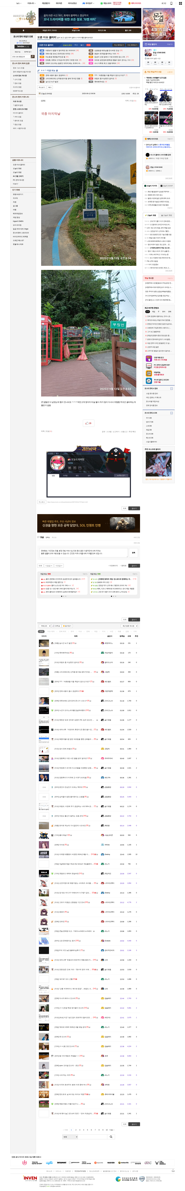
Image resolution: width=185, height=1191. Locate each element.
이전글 (58, 566)
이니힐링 (75, 468)
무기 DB (149, 418)
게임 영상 (16, 217)
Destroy (107, 854)
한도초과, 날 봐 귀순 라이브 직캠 (69, 1094)
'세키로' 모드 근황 (64, 979)
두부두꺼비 (109, 758)
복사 (49, 87)
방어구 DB (149, 422)
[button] (61, 596)
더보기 (80, 468)
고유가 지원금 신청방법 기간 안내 (70, 902)
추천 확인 (132, 431)
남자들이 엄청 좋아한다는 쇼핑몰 (69, 797)
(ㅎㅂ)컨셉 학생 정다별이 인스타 (69, 1008)
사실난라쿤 (109, 835)
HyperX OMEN (18, 221)
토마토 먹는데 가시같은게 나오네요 (70, 826)
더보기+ (85, 574)
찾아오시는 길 (124, 1171)
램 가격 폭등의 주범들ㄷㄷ (67, 1056)
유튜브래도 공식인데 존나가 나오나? (71, 701)
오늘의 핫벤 (17, 168)
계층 (119, 631)
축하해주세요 (62, 653)
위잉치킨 (108, 874)
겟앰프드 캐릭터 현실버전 (67, 874)
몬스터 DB (149, 434)
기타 (135, 631)
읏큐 (106, 1056)
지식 (103, 631)
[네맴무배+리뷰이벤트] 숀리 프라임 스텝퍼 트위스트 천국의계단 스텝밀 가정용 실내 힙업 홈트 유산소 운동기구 (159, 287)
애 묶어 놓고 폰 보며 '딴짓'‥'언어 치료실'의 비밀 (75, 1113)
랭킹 (77, 476)
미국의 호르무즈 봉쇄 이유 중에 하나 (71, 1085)
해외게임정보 (18, 213)
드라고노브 (109, 701)
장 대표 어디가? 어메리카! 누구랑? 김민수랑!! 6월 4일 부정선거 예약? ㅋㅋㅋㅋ (86, 893)
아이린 (59, 845)
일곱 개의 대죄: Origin (20, 229)
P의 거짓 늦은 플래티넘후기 (67, 950)
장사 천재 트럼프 (63, 749)
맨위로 (123, 566)
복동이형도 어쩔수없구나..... (68, 1104)
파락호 (107, 1085)
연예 (62, 631)
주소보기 (42, 87)
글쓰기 (134, 620)
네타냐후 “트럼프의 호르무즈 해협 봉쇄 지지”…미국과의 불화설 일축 (82, 960)
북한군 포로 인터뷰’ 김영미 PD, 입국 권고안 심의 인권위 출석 (80, 720)
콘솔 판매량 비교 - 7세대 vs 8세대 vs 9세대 (73, 931)
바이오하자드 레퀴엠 (20, 236)
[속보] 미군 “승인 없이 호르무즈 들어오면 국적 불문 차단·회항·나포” (82, 1017)
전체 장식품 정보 (152, 405)
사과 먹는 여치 (62, 1075)
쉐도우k (107, 778)
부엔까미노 (109, 643)
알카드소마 (109, 662)
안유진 (59, 921)
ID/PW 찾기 (28, 52)
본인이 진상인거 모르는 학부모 (68, 787)
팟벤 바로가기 (18, 194)
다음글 (47, 566)
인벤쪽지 (70, 468)
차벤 (14, 202)
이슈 (51, 631)
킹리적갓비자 (109, 950)
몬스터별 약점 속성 (152, 401)
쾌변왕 (107, 826)
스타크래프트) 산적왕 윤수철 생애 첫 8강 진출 (74, 672)
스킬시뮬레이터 (151, 442)
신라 (106, 960)
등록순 (48, 537)
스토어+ (170, 72)
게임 (96, 631)
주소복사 (42, 502)
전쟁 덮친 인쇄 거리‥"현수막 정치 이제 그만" (74, 969)
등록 (133, 553)
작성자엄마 (109, 653)
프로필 (65, 476)
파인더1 (107, 1017)
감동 (127, 631)
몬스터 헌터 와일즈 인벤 (23, 36)
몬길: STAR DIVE (159, 53)
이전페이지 (113, 566)
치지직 (15, 198)
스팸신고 (124, 431)
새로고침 (137, 537)
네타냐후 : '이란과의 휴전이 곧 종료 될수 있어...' (75, 730)
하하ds (107, 845)
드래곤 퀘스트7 (18, 240)
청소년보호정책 (94, 1171)
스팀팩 (107, 672)
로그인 (164, 3)
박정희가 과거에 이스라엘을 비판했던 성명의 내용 (76, 768)
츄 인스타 (60, 1037)
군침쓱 (107, 749)
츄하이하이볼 (109, 1094)
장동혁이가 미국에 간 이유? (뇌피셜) (71, 778)
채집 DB (149, 430)
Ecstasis (107, 941)
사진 (111, 631)
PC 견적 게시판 (18, 180)
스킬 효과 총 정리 (152, 393)
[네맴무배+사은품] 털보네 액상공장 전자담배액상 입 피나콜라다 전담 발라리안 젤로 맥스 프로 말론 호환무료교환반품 (159, 283)
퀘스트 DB (149, 438)
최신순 (54, 537)
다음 (111, 1130)
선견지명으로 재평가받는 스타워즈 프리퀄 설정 (75, 883)
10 (107, 1130)
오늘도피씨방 (45, 94)
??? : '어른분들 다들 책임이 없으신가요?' (72, 682)
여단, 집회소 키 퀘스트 (153, 397)
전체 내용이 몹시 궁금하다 (67, 691)
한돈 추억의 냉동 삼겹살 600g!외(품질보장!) (159, 291)
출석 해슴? (61, 835)
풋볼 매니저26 (18, 244)
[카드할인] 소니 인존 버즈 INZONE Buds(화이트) (159, 300)
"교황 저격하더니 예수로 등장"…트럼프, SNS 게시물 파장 (78, 989)
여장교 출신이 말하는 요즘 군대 (69, 816)
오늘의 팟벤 (17, 172)
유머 (72, 631)
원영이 (59, 912)
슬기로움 (108, 720)
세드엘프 (108, 682)
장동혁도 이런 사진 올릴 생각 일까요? (71, 758)
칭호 (89, 476)
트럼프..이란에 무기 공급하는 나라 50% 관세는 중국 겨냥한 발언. (81, 806)
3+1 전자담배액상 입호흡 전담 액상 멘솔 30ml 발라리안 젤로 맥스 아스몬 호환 (159, 296)
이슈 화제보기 (132, 45)
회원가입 (17, 52)
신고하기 (116, 431)
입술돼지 (108, 998)
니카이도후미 (109, 883)
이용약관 (68, 1171)
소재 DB (149, 426)
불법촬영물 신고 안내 (109, 1171)
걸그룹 (15, 206)
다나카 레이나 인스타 (65, 998)
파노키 (107, 864)
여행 (14, 210)
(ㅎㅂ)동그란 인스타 (64, 1046)
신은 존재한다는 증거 (65, 941)
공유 (103, 431)
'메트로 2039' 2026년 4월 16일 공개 (70, 1027)
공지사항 (135, 1171)
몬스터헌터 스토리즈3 (21, 233)
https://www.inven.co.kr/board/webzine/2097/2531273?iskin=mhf (67, 502)
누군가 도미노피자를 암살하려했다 (70, 710)
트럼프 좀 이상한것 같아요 (67, 662)
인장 (53, 476)
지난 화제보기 (119, 45)
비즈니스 (58, 1171)
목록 (127, 101)
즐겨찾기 (68, 626)
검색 (33, 56)
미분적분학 (109, 691)
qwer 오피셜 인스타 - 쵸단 (67, 1065)
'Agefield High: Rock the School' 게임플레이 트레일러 (77, 864)
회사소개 (49, 1171)
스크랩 (109, 431)
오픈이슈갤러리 (134, 87)
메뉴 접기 (121, 475)
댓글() (133, 101)
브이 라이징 (17, 225)
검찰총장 (108, 787)
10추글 (57, 626)
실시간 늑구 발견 (63, 643)
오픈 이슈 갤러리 (19, 164)
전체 (41, 631)
